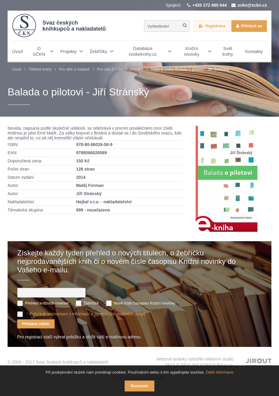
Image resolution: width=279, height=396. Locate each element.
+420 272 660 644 (210, 5)
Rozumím (140, 386)
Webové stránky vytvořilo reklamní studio (195, 362)
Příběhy (136, 69)
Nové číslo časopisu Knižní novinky (144, 303)
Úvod (16, 69)
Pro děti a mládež (74, 69)
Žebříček (91, 303)
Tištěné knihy (40, 69)
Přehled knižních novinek (47, 303)
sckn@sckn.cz (252, 5)
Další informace (219, 372)
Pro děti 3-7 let (110, 69)
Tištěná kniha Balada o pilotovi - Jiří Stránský (190, 69)
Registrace (215, 26)
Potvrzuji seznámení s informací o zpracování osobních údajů (87, 313)
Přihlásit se (251, 26)
